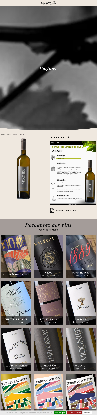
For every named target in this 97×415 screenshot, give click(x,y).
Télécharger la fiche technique (63, 210)
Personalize (87, 413)
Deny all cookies (74, 413)
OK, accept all (60, 413)
